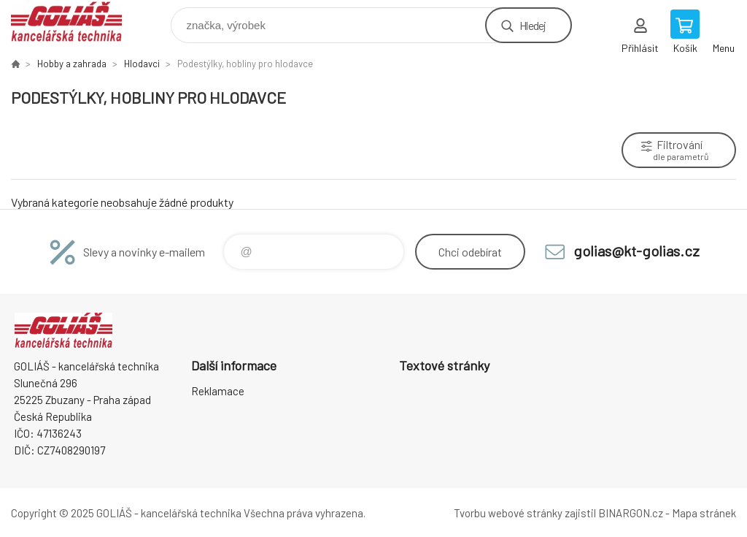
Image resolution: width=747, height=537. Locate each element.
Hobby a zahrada (72, 63)
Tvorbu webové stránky (508, 512)
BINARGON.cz (630, 512)
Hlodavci (142, 63)
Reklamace (217, 390)
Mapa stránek (704, 512)
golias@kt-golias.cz (636, 250)
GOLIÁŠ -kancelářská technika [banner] (75, 21)
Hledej (532, 25)
